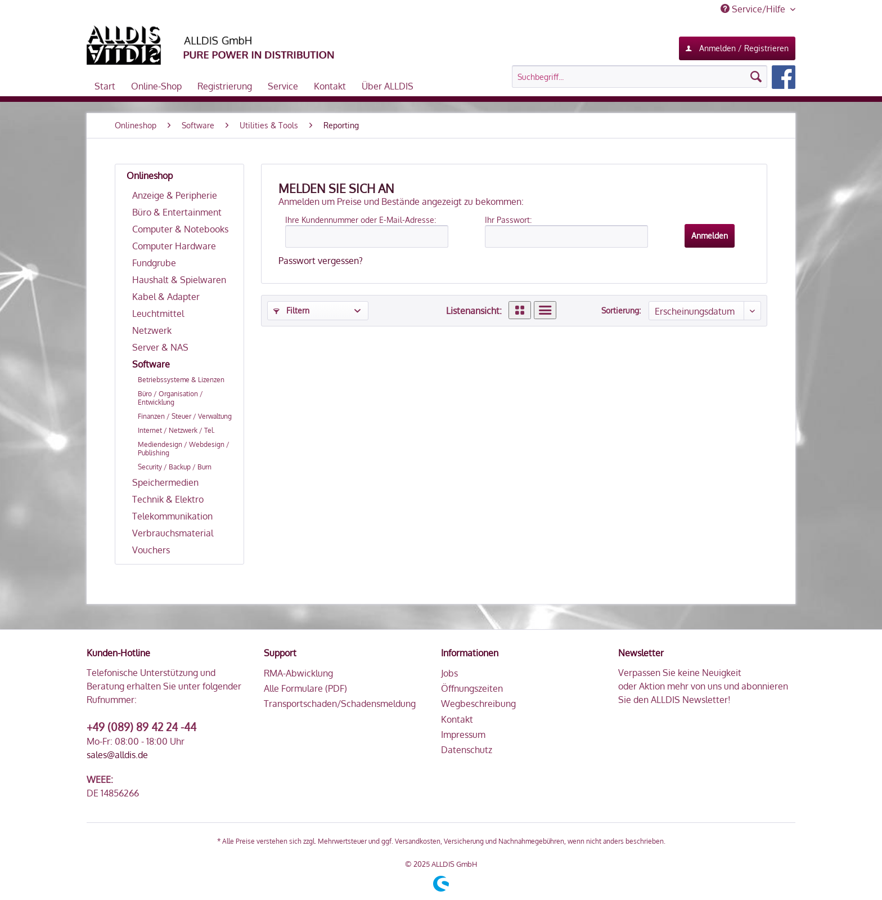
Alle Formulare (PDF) (305, 688)
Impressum (463, 734)
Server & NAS (160, 347)
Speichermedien (165, 482)
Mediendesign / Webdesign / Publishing (184, 448)
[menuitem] (653, 77)
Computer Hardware (174, 246)
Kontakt (457, 719)
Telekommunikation (172, 516)
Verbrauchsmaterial (172, 533)
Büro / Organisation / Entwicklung (170, 397)
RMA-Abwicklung (298, 673)
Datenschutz (466, 749)
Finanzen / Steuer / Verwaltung (185, 416)
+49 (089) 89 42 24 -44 (141, 726)
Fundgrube (154, 262)
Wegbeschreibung (478, 703)
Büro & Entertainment (177, 212)
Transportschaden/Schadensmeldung (340, 703)
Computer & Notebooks (180, 229)
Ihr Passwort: (508, 220)
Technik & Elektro (168, 499)
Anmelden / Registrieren (737, 46)
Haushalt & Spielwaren (179, 279)
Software (151, 364)
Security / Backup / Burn (175, 467)
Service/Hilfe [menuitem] (754, 9)
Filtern (291, 310)
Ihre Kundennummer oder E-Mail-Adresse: (360, 220)
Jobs (449, 673)
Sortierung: (621, 310)
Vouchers (151, 550)
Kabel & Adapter (166, 296)
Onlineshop (150, 175)
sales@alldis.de (117, 754)
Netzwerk (152, 330)
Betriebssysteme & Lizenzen (181, 379)
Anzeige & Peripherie (174, 195)
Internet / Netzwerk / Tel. (176, 430)
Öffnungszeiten (472, 688)
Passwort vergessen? (320, 260)
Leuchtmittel (158, 313)
